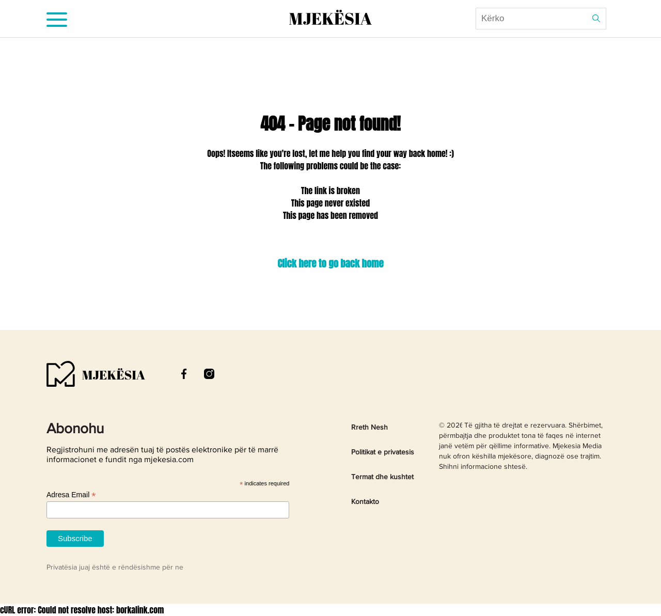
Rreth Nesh (369, 427)
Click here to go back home (330, 263)
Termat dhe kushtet (382, 477)
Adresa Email (71, 495)
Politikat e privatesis (382, 452)
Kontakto (365, 502)
